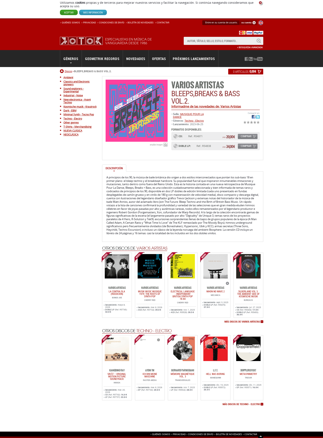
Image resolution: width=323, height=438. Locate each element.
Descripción (114, 168)
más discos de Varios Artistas (242, 321)
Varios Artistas (197, 85)
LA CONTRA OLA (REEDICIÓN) (117, 292)
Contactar (163, 22)
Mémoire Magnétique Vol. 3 (182, 375)
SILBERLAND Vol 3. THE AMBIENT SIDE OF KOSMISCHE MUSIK (248, 294)
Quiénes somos (71, 22)
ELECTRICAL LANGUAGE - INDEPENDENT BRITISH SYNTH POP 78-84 (183, 295)
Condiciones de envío (200, 434)
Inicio (62, 71)
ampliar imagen (156, 144)
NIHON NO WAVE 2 (215, 291)
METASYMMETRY (248, 374)
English (260, 22)
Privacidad (89, 22)
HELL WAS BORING (215, 374)
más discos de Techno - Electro (241, 404)
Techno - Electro (194, 120)
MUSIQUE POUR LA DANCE (188, 115)
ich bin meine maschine (150, 375)
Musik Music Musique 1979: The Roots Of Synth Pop (150, 294)
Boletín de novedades (141, 22)
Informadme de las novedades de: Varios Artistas (206, 106)
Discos (68, 71)
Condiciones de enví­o (111, 22)
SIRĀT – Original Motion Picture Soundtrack (116, 376)
